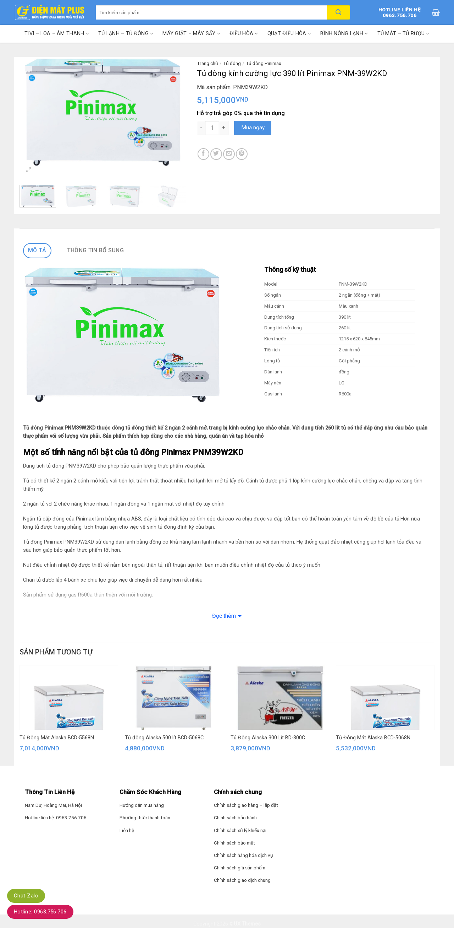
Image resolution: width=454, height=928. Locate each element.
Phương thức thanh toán (145, 817)
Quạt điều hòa (289, 33)
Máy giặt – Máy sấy (191, 33)
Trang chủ (207, 63)
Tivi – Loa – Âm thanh (56, 33)
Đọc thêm (224, 616)
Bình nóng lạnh (344, 33)
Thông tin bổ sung (95, 250)
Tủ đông (232, 63)
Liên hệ (127, 830)
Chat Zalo (26, 895)
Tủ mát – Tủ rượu (403, 33)
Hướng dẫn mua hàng (142, 805)
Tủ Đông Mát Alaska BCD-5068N (373, 738)
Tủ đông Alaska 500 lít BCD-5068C (164, 738)
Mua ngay (253, 127)
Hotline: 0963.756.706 (40, 911)
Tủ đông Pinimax (263, 63)
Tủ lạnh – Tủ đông (125, 33)
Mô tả (37, 250)
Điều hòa (243, 33)
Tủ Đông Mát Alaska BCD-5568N (57, 738)
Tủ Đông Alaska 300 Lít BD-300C (268, 738)
